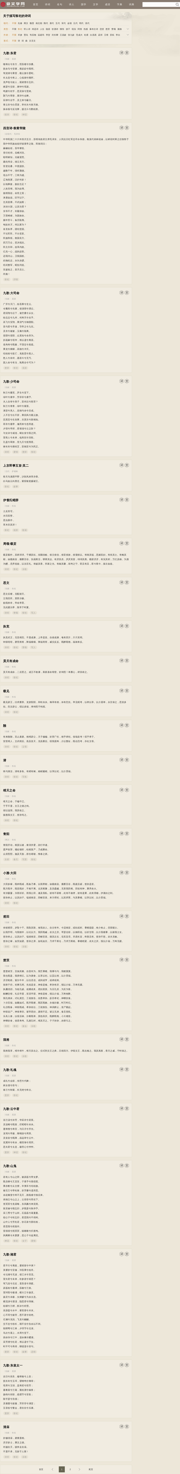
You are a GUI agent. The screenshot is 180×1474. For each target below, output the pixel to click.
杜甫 (86, 35)
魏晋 (32, 23)
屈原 (14, 59)
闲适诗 (35, 29)
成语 (107, 4)
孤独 (119, 29)
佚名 (14, 506)
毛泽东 (17, 134)
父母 (24, 746)
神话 (24, 114)
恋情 (33, 1352)
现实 (74, 29)
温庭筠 (41, 35)
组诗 (7, 114)
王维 (106, 35)
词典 (131, 4)
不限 (14, 23)
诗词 (47, 4)
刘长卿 (55, 35)
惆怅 (62, 29)
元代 (75, 23)
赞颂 (113, 29)
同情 (80, 29)
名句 (59, 4)
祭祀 (20, 29)
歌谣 (24, 530)
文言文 (32, 41)
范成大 (79, 35)
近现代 (8, 134)
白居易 (93, 35)
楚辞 (7, 368)
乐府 (7, 859)
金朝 (69, 23)
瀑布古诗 (93, 29)
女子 (24, 1241)
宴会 (24, 1026)
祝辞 (16, 530)
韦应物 (33, 35)
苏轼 (112, 35)
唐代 (52, 23)
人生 (42, 29)
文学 (95, 4)
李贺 (48, 35)
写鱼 (24, 777)
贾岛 (26, 35)
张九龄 (71, 35)
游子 (68, 29)
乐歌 (24, 569)
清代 (87, 23)
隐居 (48, 29)
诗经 (7, 452)
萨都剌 (15, 471)
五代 (58, 23)
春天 (16, 859)
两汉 (26, 23)
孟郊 (100, 35)
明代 (81, 23)
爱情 (16, 452)
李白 (118, 35)
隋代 (46, 23)
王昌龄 (63, 35)
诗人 (71, 4)
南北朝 (39, 23)
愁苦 (108, 29)
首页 (35, 4)
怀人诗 (27, 29)
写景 (24, 859)
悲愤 (102, 29)
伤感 (86, 29)
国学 (83, 4)
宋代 (64, 23)
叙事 (16, 486)
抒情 (16, 279)
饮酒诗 (55, 29)
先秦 (20, 23)
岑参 (20, 35)
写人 (33, 613)
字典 (119, 4)
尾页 (91, 1469)
